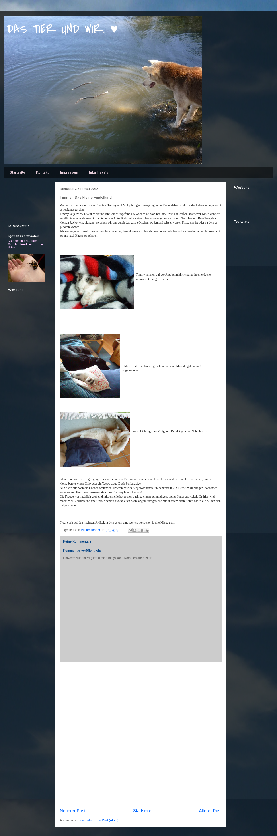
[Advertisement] (140, 735)
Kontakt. (42, 172)
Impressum (69, 172)
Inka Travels (98, 172)
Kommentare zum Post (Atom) (97, 820)
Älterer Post (210, 810)
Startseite (17, 172)
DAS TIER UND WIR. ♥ (62, 29)
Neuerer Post (72, 810)
